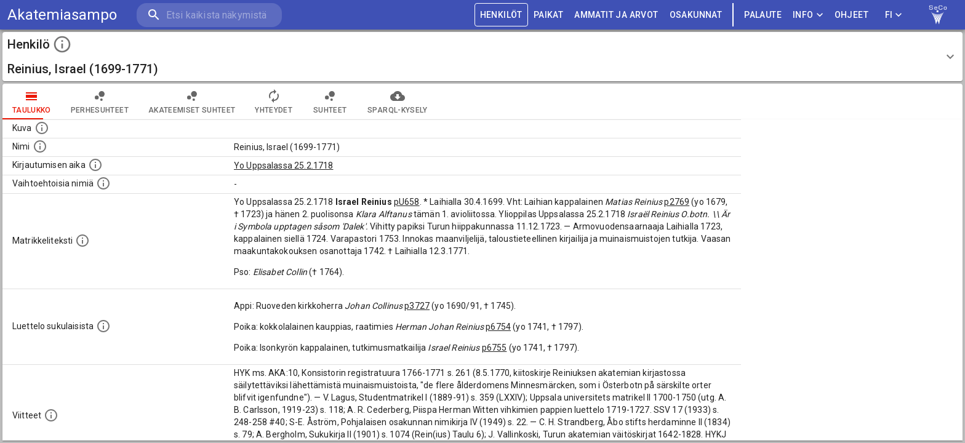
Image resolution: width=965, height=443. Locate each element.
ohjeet (851, 15)
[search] (209, 15)
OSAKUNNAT (696, 15)
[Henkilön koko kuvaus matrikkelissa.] (82, 240)
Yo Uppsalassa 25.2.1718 (283, 165)
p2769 (676, 202)
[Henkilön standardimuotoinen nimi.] (40, 146)
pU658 (407, 202)
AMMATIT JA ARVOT (616, 15)
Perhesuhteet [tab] (99, 101)
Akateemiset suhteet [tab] (192, 101)
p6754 (498, 327)
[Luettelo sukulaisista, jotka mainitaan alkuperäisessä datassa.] (103, 326)
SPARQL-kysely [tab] (397, 101)
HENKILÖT (501, 15)
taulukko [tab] (31, 101)
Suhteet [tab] (330, 101)
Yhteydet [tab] (273, 101)
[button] (482, 56)
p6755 (494, 348)
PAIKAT (548, 15)
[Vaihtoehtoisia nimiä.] (103, 183)
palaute (763, 15)
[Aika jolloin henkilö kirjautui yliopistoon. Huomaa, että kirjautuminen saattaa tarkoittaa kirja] (95, 165)
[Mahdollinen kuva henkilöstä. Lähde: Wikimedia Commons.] (42, 128)
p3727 (417, 306)
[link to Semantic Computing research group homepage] (938, 14)
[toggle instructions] (62, 44)
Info (808, 15)
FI (894, 15)
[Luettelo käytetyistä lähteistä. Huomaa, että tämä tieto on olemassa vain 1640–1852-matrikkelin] (51, 415)
